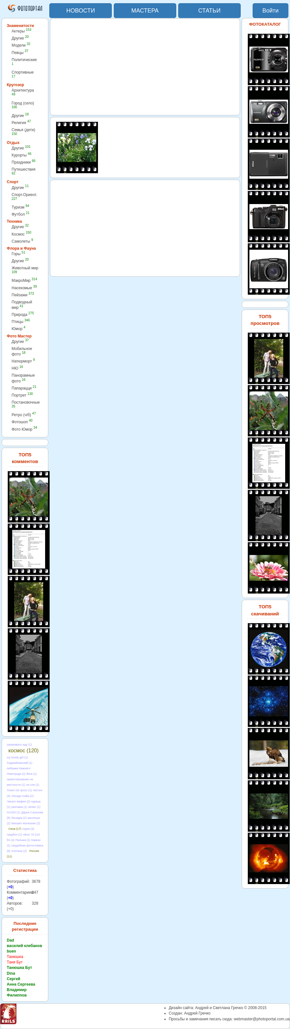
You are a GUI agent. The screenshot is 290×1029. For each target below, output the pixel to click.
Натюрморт (23, 361)
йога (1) (31, 773)
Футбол (21, 214)
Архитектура (23, 92)
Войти (270, 10)
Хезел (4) (13, 790)
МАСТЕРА (145, 10)
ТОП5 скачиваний (265, 610)
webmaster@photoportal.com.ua (262, 1019)
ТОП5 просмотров (264, 320)
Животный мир (25, 270)
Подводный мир (22, 305)
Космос (21, 234)
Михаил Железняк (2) (25, 823)
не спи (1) (32, 784)
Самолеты (22, 241)
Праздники (23, 162)
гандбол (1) (14, 834)
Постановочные (26, 404)
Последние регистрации (25, 926)
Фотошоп (22, 421)
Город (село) (23, 105)
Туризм (20, 207)
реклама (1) (19, 807)
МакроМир (24, 280)
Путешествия (23, 171)
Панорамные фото (23, 378)
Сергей (13, 979)
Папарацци (24, 388)
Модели (21, 45)
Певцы (20, 52)
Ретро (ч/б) (24, 414)
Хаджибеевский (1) (19, 763)
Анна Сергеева (21, 984)
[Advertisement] (145, 67)
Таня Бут (15, 962)
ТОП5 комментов (25, 458)
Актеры (21, 31)
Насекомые (24, 287)
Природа (23, 314)
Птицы (21, 321)
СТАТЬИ (209, 10)
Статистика (25, 870)
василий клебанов (24, 946)
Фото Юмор (24, 429)
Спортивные (23, 74)
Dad (10, 940)
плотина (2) (19, 851)
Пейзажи (23, 294)
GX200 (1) (13, 812)
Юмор (18, 328)
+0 (10, 887)
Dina (11, 973)
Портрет (22, 395)
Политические (24, 62)
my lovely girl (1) (17, 757)
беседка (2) (18, 817)
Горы (18, 253)
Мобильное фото (22, 351)
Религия (21, 122)
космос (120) (23, 750)
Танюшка (15, 956)
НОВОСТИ (80, 10)
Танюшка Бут (19, 967)
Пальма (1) (22, 840)
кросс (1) (26, 790)
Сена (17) (14, 828)
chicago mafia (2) (22, 796)
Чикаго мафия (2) (18, 801)
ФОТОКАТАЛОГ (265, 24)
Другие (20, 38)
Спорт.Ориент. (24, 196)
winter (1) (34, 807)
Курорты (21, 155)
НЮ (17, 368)
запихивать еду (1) (19, 744)
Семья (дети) (23, 132)
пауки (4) (28, 828)
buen (11, 951)
